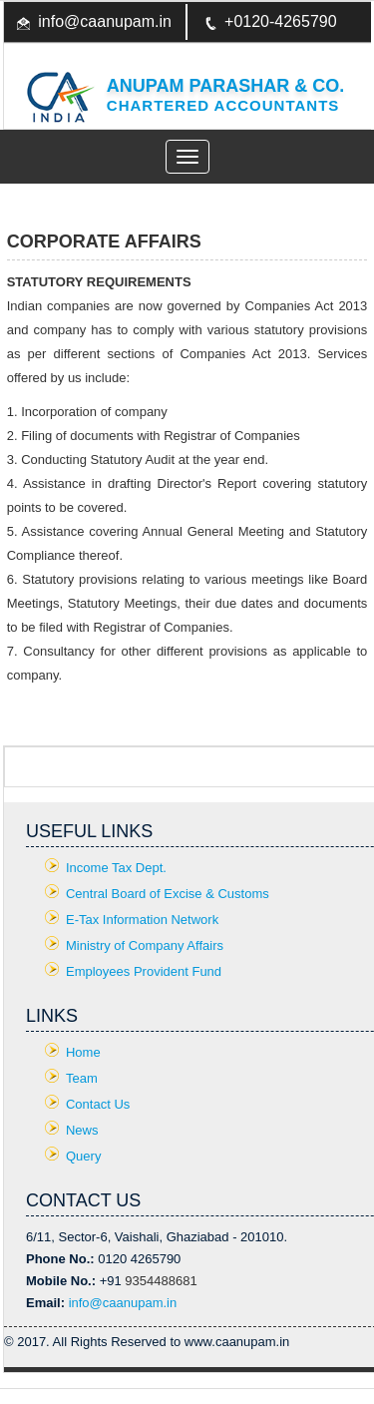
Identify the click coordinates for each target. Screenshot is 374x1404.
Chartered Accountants (223, 105)
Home (83, 1052)
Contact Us (98, 1104)
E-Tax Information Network (142, 919)
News (82, 1130)
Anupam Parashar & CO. (225, 86)
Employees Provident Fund (143, 971)
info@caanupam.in (105, 21)
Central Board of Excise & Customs (167, 893)
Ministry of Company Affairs (144, 945)
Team (82, 1078)
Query (83, 1156)
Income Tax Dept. (116, 867)
